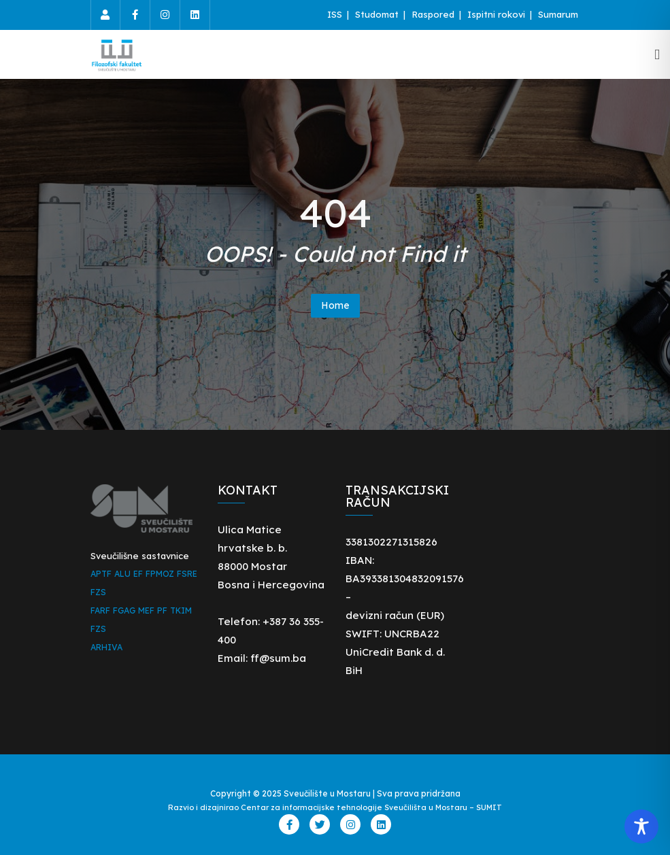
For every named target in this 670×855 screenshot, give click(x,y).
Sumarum (558, 14)
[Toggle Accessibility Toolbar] (641, 826)
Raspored (434, 14)
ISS (336, 14)
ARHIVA (106, 647)
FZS (98, 592)
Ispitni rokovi (497, 14)
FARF (100, 610)
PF (162, 610)
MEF (146, 610)
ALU (122, 574)
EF (138, 574)
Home (335, 305)
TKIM (181, 610)
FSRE (187, 574)
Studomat (378, 14)
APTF (101, 574)
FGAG (124, 610)
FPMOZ (160, 574)
